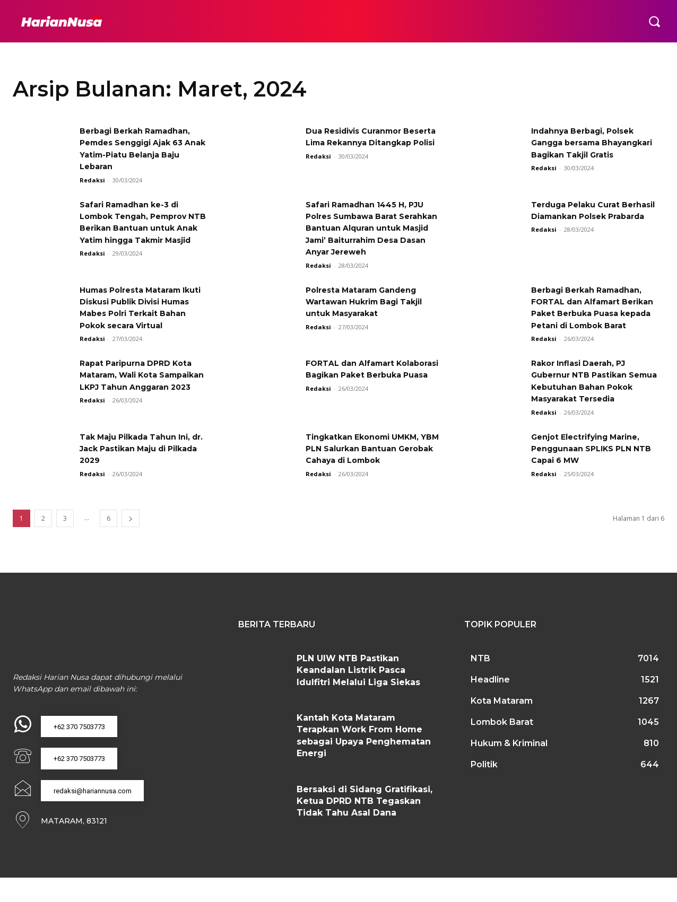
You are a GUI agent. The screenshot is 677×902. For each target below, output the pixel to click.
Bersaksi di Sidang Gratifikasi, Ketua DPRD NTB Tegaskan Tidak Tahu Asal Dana (364, 825)
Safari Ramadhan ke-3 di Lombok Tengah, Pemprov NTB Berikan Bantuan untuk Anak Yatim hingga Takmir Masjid (143, 228)
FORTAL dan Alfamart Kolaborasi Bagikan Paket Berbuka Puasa (364, 399)
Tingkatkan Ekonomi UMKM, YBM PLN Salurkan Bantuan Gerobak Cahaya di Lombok (369, 472)
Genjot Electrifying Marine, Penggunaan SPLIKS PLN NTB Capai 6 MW (592, 472)
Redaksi (92, 180)
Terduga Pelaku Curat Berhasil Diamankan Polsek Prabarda (593, 216)
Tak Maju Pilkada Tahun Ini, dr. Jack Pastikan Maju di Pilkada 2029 (142, 472)
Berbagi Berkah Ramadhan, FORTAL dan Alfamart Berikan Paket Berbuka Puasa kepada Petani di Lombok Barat (593, 325)
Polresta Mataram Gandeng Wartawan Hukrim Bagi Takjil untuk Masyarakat (372, 313)
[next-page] (130, 542)
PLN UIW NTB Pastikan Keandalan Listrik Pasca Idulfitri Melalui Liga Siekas (358, 694)
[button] (654, 21)
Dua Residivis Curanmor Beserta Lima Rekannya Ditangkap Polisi (360, 143)
